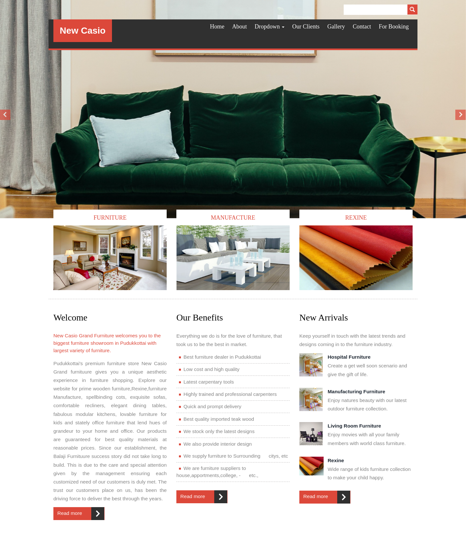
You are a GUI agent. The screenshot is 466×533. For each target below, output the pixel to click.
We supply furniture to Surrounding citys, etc (233, 456)
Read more (69, 513)
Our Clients (305, 26)
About (239, 26)
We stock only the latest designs (217, 431)
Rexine (336, 460)
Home (217, 26)
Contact (362, 26)
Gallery (336, 26)
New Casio (83, 31)
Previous (5, 114)
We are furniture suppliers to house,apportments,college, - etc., (217, 471)
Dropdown (269, 26)
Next (460, 114)
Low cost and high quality (209, 369)
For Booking (394, 26)
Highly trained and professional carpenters (228, 394)
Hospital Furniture (349, 357)
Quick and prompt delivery (210, 406)
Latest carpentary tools (206, 382)
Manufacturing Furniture (356, 391)
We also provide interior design (215, 444)
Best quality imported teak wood (216, 419)
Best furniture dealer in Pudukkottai (220, 357)
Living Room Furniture (354, 426)
